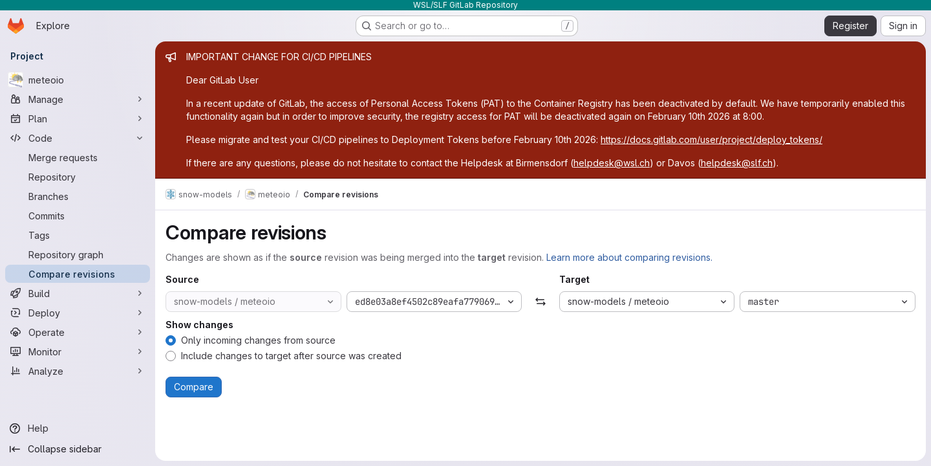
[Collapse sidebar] (77, 449)
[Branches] (77, 196)
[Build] (77, 293)
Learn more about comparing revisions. (629, 257)
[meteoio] (77, 80)
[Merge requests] (77, 157)
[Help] (77, 428)
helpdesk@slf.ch (737, 162)
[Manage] (77, 99)
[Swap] (540, 301)
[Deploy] (77, 313)
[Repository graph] (77, 254)
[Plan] (77, 118)
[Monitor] (77, 351)
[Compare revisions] (77, 274)
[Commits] (77, 215)
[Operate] (77, 332)
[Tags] (77, 235)
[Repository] (77, 177)
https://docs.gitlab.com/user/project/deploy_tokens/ (711, 139)
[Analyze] (77, 371)
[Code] (77, 138)
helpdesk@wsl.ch (611, 162)
